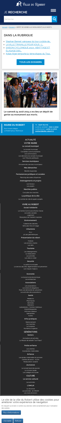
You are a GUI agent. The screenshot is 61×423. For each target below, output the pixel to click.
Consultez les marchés (30, 192)
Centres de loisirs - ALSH (30, 359)
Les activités (30, 256)
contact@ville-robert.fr (44, 131)
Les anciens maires (30, 243)
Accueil (4, 27)
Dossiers (12, 27)
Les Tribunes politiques (31, 158)
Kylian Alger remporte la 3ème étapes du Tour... (28, 53)
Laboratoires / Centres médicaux (30, 307)
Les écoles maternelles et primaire (30, 357)
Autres (30, 316)
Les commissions (31, 154)
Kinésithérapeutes (30, 309)
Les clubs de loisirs (30, 393)
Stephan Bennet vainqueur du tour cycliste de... (28, 41)
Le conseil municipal (30, 149)
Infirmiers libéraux (30, 311)
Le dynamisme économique (30, 277)
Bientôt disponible (30, 171)
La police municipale (30, 264)
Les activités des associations (31, 292)
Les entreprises (30, 279)
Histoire (30, 241)
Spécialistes (30, 313)
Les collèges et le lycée (30, 372)
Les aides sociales (30, 213)
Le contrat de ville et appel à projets (30, 199)
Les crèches (30, 349)
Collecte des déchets (30, 224)
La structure (30, 389)
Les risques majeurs (31, 269)
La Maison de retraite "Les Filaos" (30, 340)
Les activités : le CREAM (30, 391)
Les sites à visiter (30, 258)
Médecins (30, 299)
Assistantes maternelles (30, 351)
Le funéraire (30, 326)
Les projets (30, 186)
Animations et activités (30, 338)
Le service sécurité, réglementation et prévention (30, 267)
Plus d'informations (11, 414)
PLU (30, 232)
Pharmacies (31, 301)
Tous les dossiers (30, 62)
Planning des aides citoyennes (30, 177)
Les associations (30, 286)
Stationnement (31, 322)
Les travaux (31, 184)
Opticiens (30, 305)
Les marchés (30, 324)
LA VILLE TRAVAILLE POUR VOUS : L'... (24, 44)
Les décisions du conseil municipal (31, 156)
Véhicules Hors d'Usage (30, 226)
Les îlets (30, 245)
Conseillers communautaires (30, 152)
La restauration (30, 254)
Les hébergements (30, 252)
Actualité (30, 140)
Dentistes (30, 303)
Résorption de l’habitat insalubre (31, 217)
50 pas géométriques (30, 234)
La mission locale (30, 370)
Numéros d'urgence (30, 328)
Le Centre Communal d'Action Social (30, 211)
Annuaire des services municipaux (30, 164)
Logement (30, 215)
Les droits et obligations (30, 288)
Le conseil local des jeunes (31, 368)
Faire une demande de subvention (30, 290)
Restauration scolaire (30, 362)
